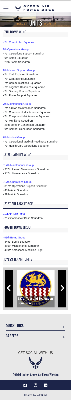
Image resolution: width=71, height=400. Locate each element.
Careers (12, 335)
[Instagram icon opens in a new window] (35, 385)
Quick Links (14, 325)
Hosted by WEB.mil (35, 395)
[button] (6, 8)
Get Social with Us (35, 353)
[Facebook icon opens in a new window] (25, 385)
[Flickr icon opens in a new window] (46, 385)
